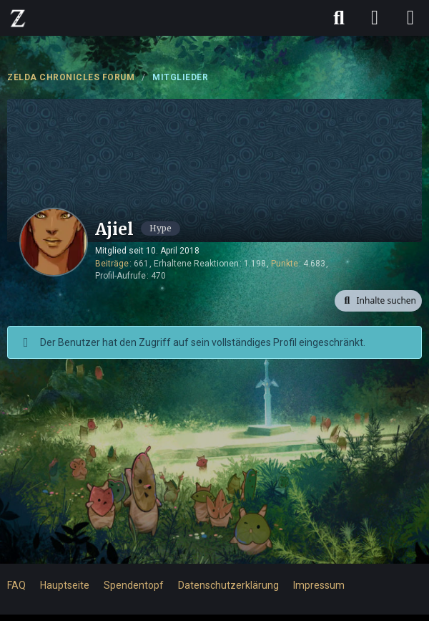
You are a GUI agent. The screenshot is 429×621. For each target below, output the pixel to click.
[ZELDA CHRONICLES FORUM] (17, 18)
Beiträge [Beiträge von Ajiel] (112, 264)
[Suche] (339, 18)
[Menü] (410, 18)
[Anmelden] (374, 18)
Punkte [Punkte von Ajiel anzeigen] (284, 264)
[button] (378, 301)
